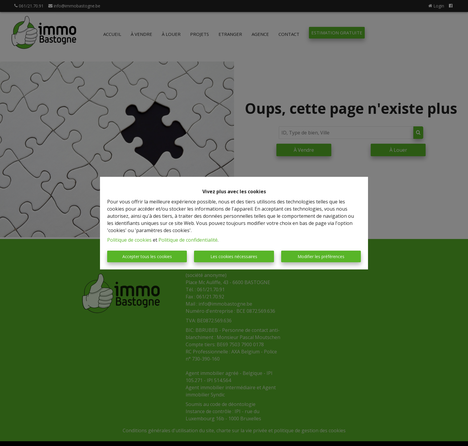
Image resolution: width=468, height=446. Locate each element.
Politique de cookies (129, 240)
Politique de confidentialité (188, 240)
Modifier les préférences (321, 256)
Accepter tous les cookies (147, 256)
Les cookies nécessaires (233, 256)
